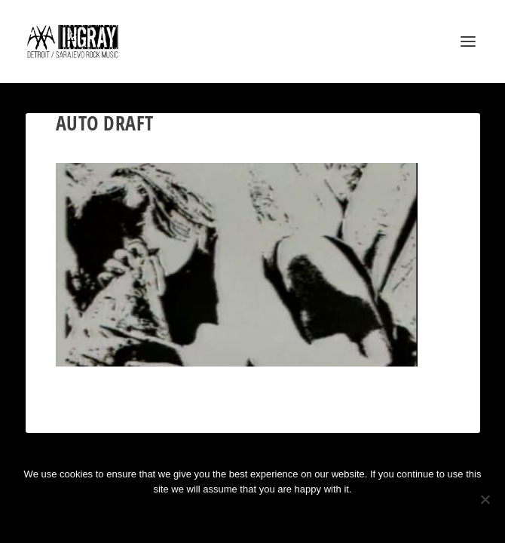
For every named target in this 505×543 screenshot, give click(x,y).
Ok (199, 514)
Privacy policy (272, 514)
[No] (485, 499)
